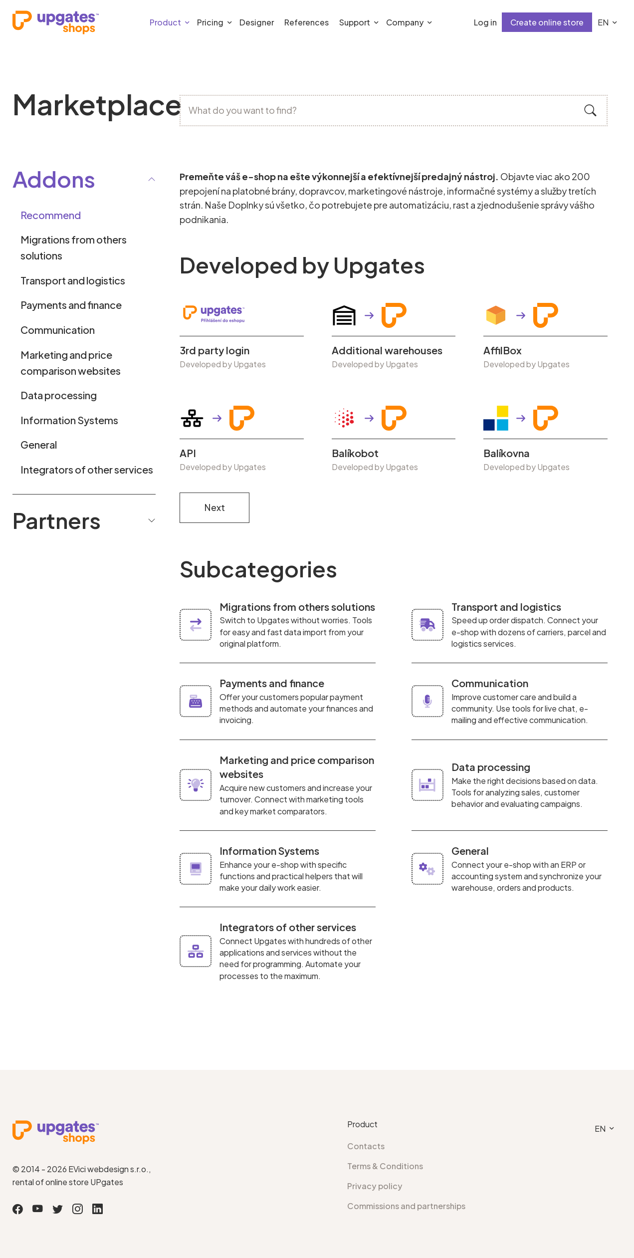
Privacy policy (375, 1186)
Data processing (58, 395)
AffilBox (502, 350)
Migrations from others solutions (73, 247)
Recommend (50, 215)
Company (404, 22)
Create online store (547, 22)
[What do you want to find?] (394, 110)
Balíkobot (355, 453)
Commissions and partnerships (406, 1206)
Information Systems (69, 420)
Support (354, 22)
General (38, 444)
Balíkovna (506, 453)
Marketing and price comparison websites (70, 362)
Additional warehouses (387, 350)
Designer (256, 22)
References (306, 22)
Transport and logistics (72, 280)
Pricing (210, 22)
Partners (84, 520)
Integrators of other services (86, 469)
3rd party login (214, 350)
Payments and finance (71, 304)
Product (165, 22)
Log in (485, 22)
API (188, 453)
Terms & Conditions (385, 1166)
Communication (57, 329)
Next (214, 507)
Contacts (366, 1146)
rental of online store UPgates (67, 1182)
